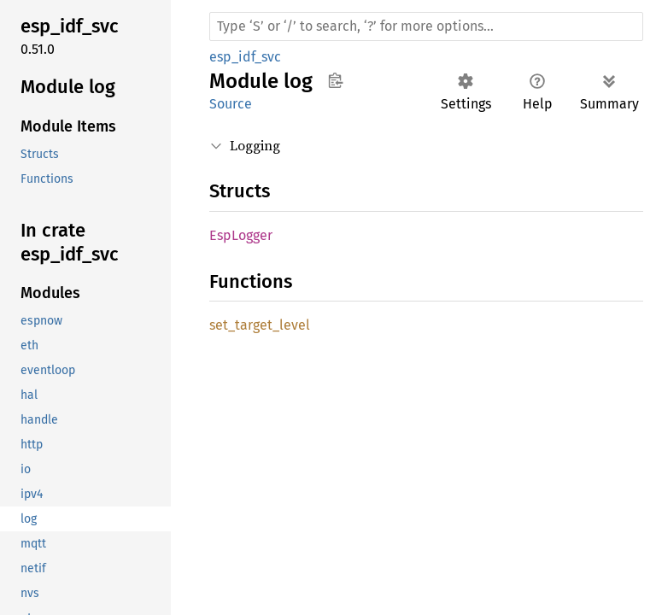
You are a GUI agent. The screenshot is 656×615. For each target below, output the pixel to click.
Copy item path (335, 80)
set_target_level (259, 325)
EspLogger (240, 235)
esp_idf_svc (245, 57)
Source (230, 104)
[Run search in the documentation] (426, 26)
